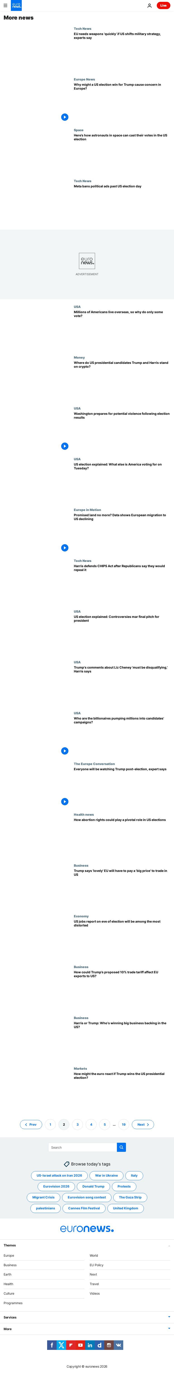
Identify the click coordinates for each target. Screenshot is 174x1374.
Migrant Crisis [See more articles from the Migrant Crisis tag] (43, 1197)
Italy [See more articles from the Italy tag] (134, 1176)
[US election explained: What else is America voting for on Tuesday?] (122, 482)
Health (8, 1284)
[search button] (121, 1147)
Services (10, 1317)
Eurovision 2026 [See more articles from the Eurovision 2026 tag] (56, 1186)
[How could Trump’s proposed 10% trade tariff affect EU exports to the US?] (122, 990)
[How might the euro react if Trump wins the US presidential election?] (122, 1092)
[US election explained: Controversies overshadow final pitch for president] (122, 635)
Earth (7, 1274)
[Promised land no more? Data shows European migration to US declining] (122, 533)
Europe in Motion (87, 509)
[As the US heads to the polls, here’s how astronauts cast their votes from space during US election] (122, 153)
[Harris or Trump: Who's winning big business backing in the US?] (122, 1041)
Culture (9, 1293)
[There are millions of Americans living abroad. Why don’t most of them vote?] (122, 330)
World (94, 1255)
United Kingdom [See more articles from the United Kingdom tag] (125, 1208)
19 (124, 1124)
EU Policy (97, 1265)
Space (79, 130)
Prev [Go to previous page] (32, 1124)
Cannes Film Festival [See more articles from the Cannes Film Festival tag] (84, 1208)
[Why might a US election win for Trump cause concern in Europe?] (122, 103)
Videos (95, 1293)
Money (79, 357)
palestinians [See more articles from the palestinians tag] (45, 1208)
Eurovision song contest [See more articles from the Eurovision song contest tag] (87, 1197)
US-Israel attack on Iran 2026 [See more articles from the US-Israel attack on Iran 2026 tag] (59, 1176)
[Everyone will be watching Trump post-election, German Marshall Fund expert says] (122, 787)
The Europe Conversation (94, 763)
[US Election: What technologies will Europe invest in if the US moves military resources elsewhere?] (122, 52)
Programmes (13, 1303)
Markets (80, 1068)
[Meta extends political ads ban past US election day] (122, 204)
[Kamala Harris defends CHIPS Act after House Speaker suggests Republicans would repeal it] (122, 584)
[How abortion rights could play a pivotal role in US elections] (122, 838)
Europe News (84, 79)
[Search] (87, 1147)
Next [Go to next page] (141, 1124)
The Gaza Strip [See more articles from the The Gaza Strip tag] (130, 1197)
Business (81, 865)
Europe (9, 1255)
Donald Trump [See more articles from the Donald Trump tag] (93, 1186)
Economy (81, 916)
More (8, 1329)
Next (93, 1274)
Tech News (82, 28)
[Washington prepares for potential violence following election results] (122, 432)
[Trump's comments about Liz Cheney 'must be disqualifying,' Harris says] (122, 685)
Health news (84, 814)
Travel (94, 1284)
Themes (10, 1245)
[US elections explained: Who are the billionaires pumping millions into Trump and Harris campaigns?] (122, 736)
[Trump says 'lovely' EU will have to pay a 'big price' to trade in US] (122, 889)
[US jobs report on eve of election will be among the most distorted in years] (122, 939)
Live (163, 5)
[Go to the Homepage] (16, 5)
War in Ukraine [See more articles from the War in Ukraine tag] (106, 1176)
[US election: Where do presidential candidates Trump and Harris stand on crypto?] (122, 381)
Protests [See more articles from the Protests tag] (124, 1186)
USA (77, 306)
